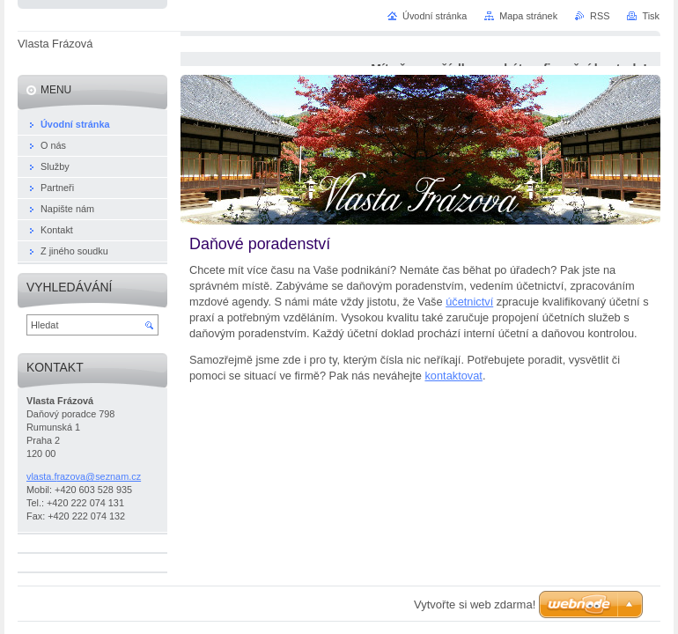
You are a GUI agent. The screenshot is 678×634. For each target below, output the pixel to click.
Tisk (651, 16)
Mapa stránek (528, 16)
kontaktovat (453, 375)
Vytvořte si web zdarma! (474, 604)
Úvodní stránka (434, 16)
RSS (599, 16)
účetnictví (469, 301)
